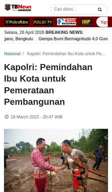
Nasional (12, 53)
